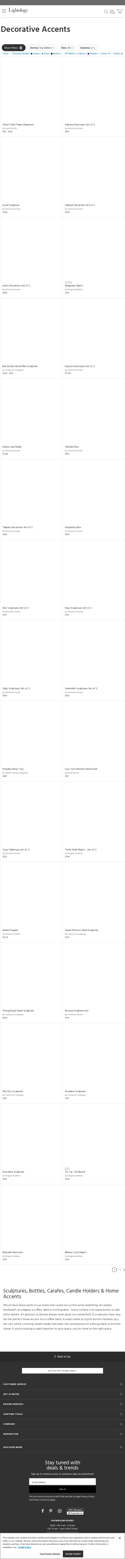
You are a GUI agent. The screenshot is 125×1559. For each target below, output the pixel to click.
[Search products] (106, 11)
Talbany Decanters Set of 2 (17, 527)
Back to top (62, 1356)
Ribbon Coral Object (76, 1252)
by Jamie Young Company (15, 773)
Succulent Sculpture (13, 1172)
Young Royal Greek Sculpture (18, 1011)
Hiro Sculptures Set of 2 (15, 608)
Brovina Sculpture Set (77, 1011)
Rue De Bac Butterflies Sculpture (20, 366)
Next (124, 1269)
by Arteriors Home (74, 128)
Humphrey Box (73, 527)
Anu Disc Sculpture (12, 1091)
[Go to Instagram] (60, 1511)
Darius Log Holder (12, 447)
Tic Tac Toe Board (75, 1172)
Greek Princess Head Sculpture (81, 930)
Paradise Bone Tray (12, 769)
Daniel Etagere (10, 930)
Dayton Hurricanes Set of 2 (80, 366)
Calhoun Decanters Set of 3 (80, 205)
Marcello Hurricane (12, 1252)
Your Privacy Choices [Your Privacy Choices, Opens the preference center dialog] (50, 1554)
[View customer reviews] (75, 1511)
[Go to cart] (119, 10)
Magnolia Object (74, 286)
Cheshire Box (72, 447)
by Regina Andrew (74, 289)
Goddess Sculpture (75, 1091)
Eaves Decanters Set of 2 (16, 286)
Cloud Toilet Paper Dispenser (18, 125)
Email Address (39, 1482)
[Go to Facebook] (43, 1511)
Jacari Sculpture (11, 205)
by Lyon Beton (9, 128)
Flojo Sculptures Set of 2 (78, 608)
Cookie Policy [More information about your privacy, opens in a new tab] (24, 1547)
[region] (62, 1546)
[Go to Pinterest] (51, 1511)
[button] (4, 11)
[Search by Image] (112, 12)
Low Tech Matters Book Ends (81, 769)
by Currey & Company (12, 370)
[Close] (119, 1538)
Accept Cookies (73, 1554)
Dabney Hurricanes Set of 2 (80, 125)
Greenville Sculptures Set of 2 (81, 689)
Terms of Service (41, 1500)
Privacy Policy (87, 1497)
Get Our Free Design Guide (62, 1371)
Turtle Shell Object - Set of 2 (81, 850)
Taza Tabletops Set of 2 (15, 850)
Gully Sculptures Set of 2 (16, 689)
